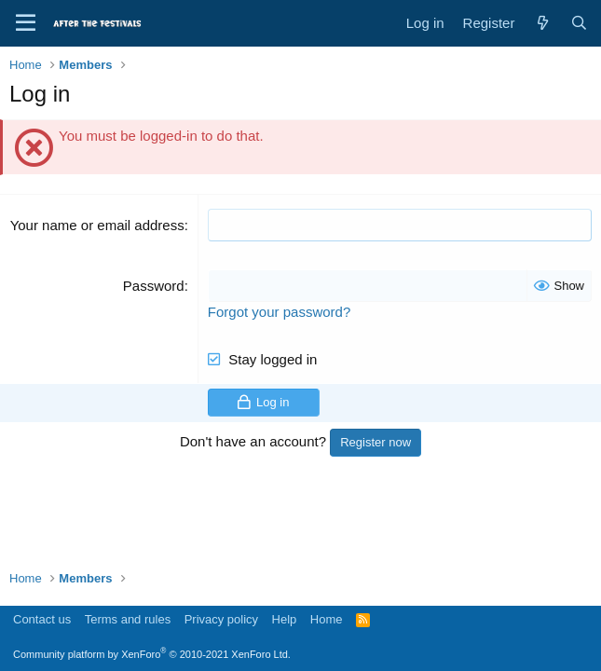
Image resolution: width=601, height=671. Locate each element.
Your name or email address (97, 225)
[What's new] (542, 23)
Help (284, 619)
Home (326, 619)
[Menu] (26, 23)
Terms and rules (128, 619)
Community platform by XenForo (152, 654)
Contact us (42, 619)
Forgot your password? (279, 312)
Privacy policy (221, 619)
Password (153, 286)
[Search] (579, 23)
